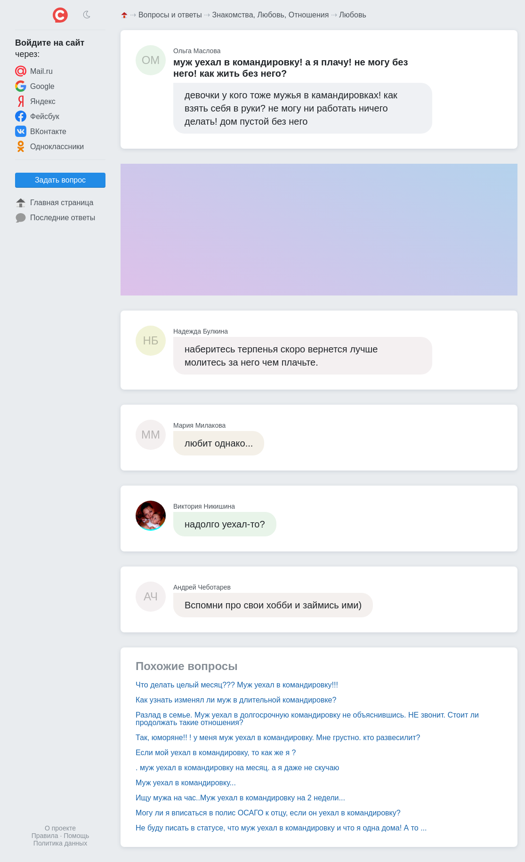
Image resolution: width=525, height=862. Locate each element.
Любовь (352, 15)
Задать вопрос (60, 180)
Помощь (76, 835)
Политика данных (60, 843)
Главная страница (54, 202)
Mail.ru (34, 71)
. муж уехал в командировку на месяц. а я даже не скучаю (237, 768)
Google (35, 86)
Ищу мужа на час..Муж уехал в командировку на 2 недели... (240, 798)
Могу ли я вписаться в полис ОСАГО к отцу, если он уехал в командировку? (268, 813)
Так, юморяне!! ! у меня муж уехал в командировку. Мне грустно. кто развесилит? (278, 738)
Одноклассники (49, 146)
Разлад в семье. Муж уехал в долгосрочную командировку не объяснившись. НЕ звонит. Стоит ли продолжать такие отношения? (307, 718)
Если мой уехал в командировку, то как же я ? (216, 753)
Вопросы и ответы (170, 15)
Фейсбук (37, 116)
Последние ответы (55, 217)
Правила (45, 835)
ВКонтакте (40, 131)
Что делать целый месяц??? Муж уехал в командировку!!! (237, 685)
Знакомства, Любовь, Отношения (270, 15)
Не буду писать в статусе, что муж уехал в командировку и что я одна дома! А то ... (281, 828)
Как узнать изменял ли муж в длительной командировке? (236, 700)
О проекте (60, 828)
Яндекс (35, 101)
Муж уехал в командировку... (186, 783)
